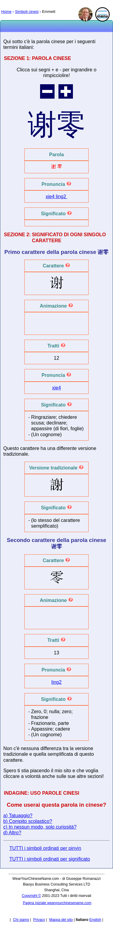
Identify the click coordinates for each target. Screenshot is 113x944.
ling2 (61, 196)
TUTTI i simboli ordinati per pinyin (45, 848)
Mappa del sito (61, 920)
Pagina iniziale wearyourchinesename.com (57, 903)
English (95, 920)
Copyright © (31, 896)
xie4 (51, 196)
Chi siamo (21, 920)
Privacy (39, 920)
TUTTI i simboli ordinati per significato (49, 859)
